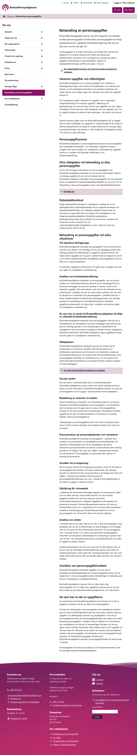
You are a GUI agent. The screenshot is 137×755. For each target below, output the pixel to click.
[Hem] (4, 16)
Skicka (97, 717)
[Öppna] (42, 32)
